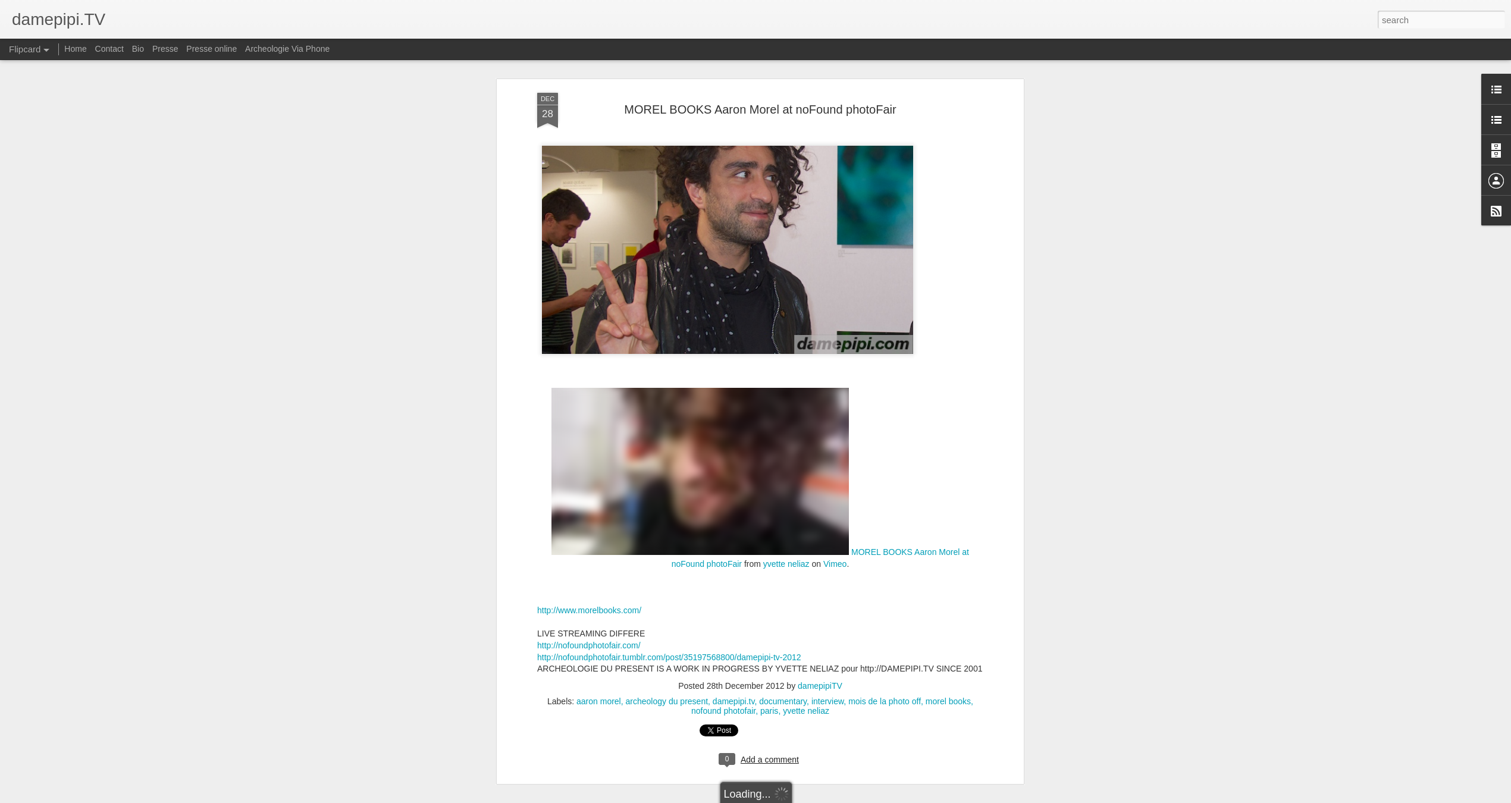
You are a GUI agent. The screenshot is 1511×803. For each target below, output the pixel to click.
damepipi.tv (734, 701)
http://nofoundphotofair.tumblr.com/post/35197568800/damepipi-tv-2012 (669, 657)
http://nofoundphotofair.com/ (589, 645)
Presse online (211, 49)
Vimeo (835, 564)
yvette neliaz (786, 564)
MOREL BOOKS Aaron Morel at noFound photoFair (760, 109)
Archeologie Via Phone (287, 49)
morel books (948, 701)
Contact (109, 49)
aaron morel (598, 701)
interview (827, 701)
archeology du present (667, 701)
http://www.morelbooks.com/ (589, 610)
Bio (138, 49)
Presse (165, 49)
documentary (783, 701)
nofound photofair (723, 711)
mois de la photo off (884, 701)
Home (75, 49)
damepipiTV (820, 686)
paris (769, 711)
